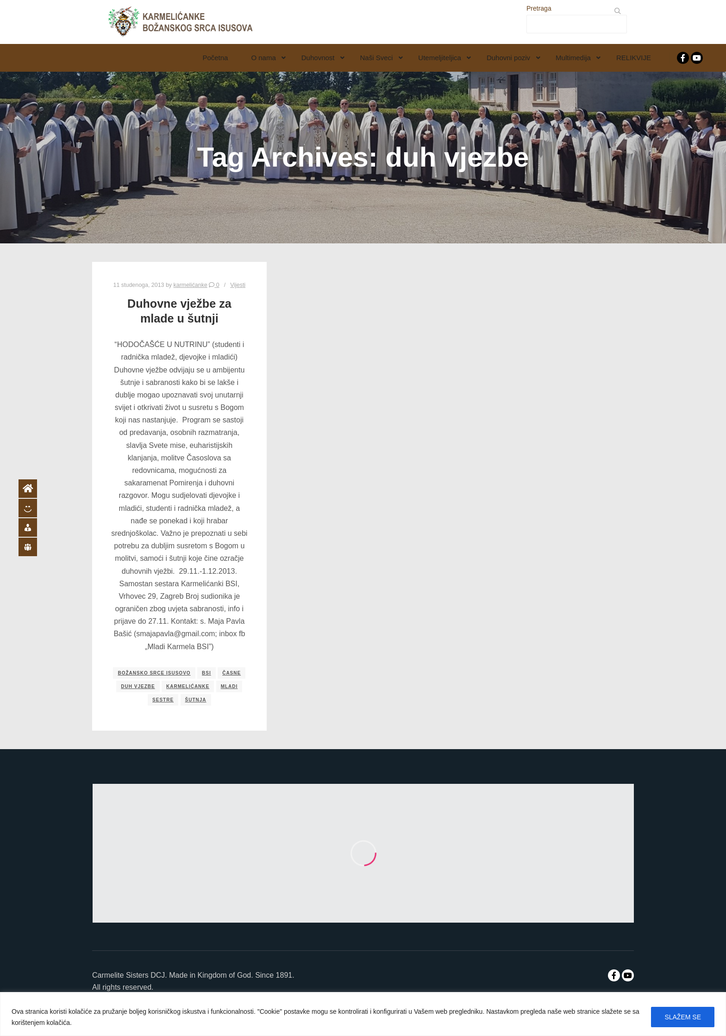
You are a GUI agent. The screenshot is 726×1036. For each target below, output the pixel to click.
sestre (163, 699)
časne (231, 673)
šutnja (196, 699)
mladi (229, 686)
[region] (363, 1014)
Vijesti (237, 285)
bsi (206, 673)
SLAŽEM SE (682, 1017)
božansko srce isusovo (154, 673)
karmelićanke (187, 686)
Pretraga (538, 8)
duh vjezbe (138, 686)
